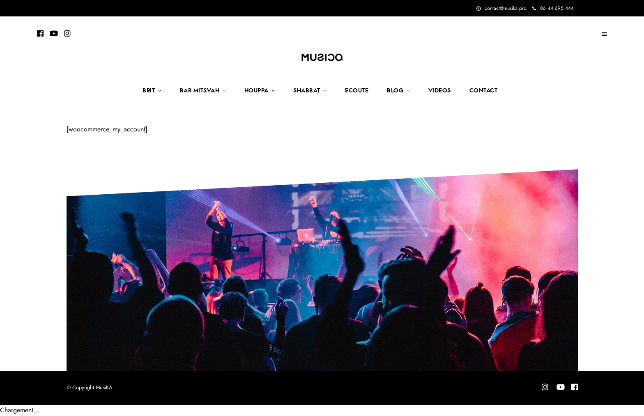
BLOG (395, 91)
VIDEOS (439, 91)
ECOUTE (356, 91)
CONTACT (483, 91)
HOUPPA (256, 91)
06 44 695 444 (553, 8)
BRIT (149, 91)
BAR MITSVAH (200, 91)
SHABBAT (306, 91)
